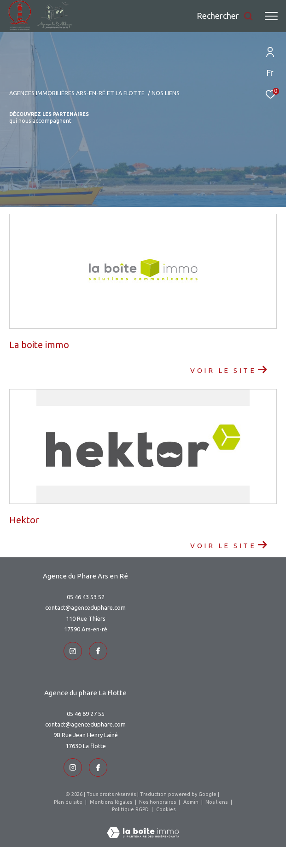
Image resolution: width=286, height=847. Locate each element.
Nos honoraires (158, 802)
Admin (191, 802)
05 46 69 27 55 (86, 713)
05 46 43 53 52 (86, 597)
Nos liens (217, 802)
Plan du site (69, 802)
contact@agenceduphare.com (85, 607)
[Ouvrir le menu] (271, 16)
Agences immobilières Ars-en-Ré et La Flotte (77, 93)
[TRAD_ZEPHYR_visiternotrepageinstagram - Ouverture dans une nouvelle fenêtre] (73, 651)
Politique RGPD (130, 809)
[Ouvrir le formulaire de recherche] (225, 16)
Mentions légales (112, 802)
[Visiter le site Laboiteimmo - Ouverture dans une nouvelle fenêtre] (143, 826)
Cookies (165, 809)
